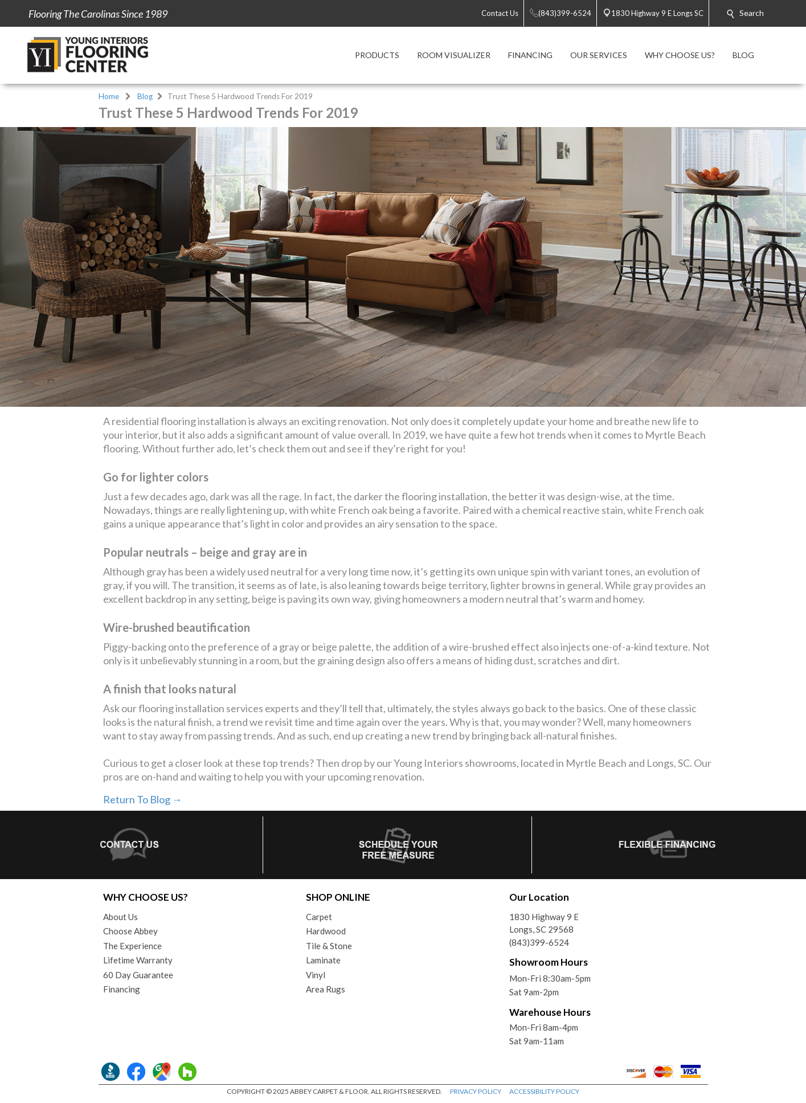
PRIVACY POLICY (475, 1091)
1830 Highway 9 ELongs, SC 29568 (544, 923)
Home (109, 96)
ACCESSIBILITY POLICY (544, 1091)
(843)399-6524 (539, 942)
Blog (145, 96)
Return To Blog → (142, 799)
